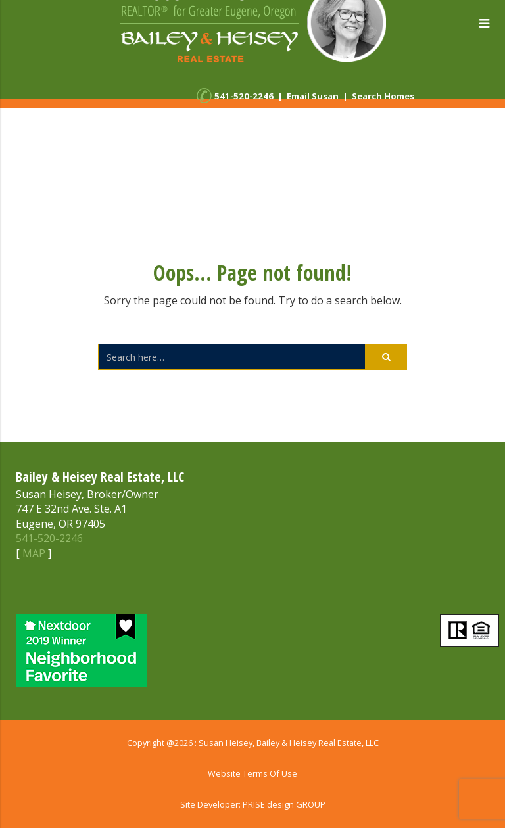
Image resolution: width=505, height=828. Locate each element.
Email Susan (313, 96)
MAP (33, 553)
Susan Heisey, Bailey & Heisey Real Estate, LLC (289, 742)
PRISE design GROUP (284, 804)
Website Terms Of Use (252, 773)
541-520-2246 (244, 96)
